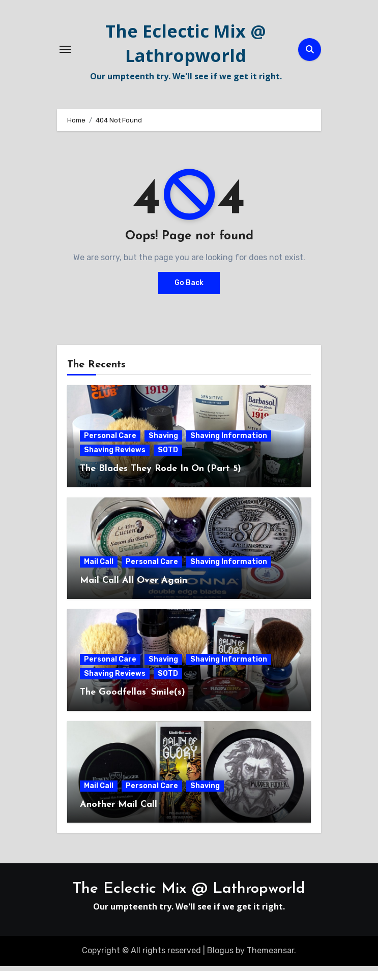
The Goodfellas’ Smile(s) (132, 697)
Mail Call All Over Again (133, 585)
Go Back (189, 288)
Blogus (220, 955)
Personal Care (110, 440)
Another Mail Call (118, 810)
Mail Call (98, 566)
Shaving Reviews (115, 455)
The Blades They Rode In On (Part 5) (160, 474)
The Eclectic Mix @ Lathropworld (186, 45)
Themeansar (270, 955)
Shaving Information (228, 440)
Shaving (163, 440)
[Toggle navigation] (65, 52)
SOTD (168, 455)
